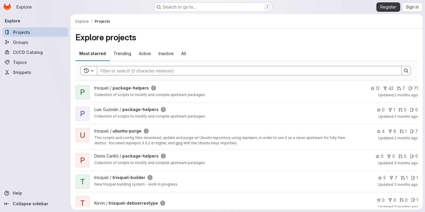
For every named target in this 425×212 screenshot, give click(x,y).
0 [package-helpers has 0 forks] (391, 156)
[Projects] (35, 32)
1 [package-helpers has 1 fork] (391, 109)
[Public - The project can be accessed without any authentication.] (153, 88)
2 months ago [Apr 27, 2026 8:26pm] (406, 138)
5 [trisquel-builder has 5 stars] (382, 177)
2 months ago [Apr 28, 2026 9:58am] (406, 95)
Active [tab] (145, 53)
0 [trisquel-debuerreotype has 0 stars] (381, 200)
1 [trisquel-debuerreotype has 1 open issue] (414, 200)
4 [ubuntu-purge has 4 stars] (381, 131)
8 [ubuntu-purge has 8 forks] (392, 131)
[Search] (246, 70)
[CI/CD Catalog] (35, 52)
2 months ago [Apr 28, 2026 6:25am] (406, 116)
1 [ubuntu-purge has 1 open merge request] (403, 131)
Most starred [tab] (92, 53)
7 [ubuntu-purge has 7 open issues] (414, 131)
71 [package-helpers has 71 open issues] (413, 88)
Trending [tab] (122, 53)
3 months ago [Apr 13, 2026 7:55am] (406, 207)
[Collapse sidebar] (35, 203)
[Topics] (35, 62)
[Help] (35, 193)
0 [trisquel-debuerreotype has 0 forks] (392, 200)
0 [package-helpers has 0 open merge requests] (402, 109)
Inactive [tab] (166, 53)
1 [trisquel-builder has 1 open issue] (414, 177)
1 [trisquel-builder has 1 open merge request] (404, 177)
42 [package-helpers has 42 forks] (388, 88)
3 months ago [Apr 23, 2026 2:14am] (406, 163)
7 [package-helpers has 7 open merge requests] (401, 88)
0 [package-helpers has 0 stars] (381, 109)
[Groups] (35, 42)
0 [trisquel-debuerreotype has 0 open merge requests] (404, 200)
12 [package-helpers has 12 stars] (375, 88)
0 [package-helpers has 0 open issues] (414, 109)
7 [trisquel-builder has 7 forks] (393, 177)
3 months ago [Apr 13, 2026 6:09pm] (406, 184)
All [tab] (183, 53)
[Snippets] (35, 72)
